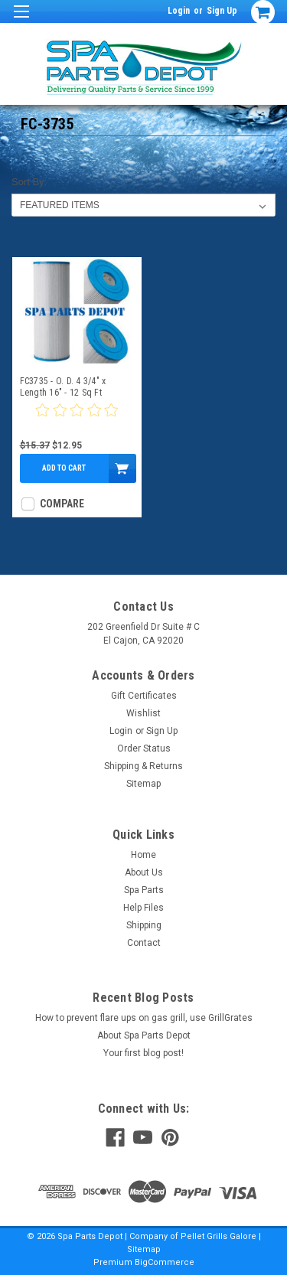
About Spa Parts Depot (144, 1035)
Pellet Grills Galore (218, 1236)
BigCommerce (164, 1262)
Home (143, 854)
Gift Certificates (144, 695)
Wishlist (143, 713)
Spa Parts (144, 890)
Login (179, 10)
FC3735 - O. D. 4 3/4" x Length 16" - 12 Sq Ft (63, 387)
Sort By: (29, 182)
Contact (144, 943)
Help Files (143, 907)
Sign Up (222, 10)
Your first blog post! (143, 1053)
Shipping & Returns (143, 766)
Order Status (144, 748)
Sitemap (143, 783)
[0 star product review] (76, 419)
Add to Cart (64, 468)
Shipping (143, 925)
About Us (144, 872)
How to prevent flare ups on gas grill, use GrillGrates (144, 1017)
